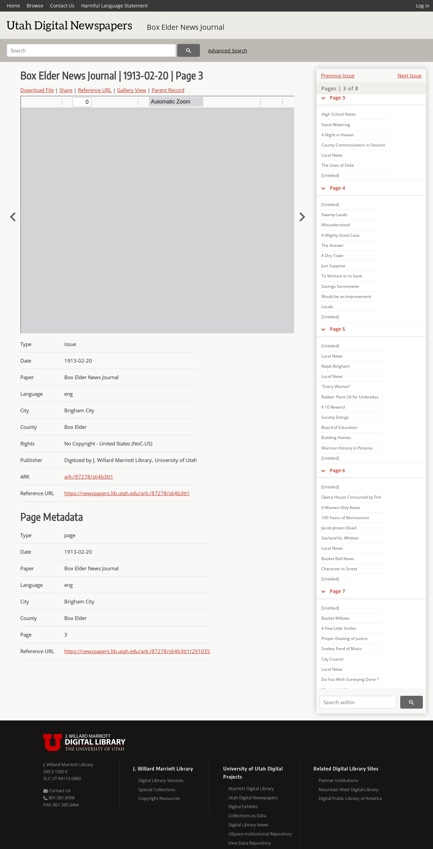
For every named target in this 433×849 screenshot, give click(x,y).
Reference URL (95, 90)
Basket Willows (335, 618)
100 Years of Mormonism (345, 518)
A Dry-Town (332, 255)
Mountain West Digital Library (349, 789)
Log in (423, 5)
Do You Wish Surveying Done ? (350, 679)
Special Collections (156, 789)
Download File (37, 90)
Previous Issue (338, 75)
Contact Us (62, 5)
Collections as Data (247, 815)
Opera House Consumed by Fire (351, 497)
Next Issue (409, 75)
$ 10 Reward (333, 407)
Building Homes (336, 437)
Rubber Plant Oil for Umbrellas (350, 397)
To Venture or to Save (341, 276)
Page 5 (337, 329)
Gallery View (131, 90)
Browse (35, 5)
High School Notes (338, 114)
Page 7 (337, 591)
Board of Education (339, 427)
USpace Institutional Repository (260, 834)
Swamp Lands (334, 214)
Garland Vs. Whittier (340, 538)
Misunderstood (335, 225)
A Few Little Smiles (338, 628)
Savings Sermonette (340, 286)
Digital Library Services (160, 780)
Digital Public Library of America (350, 798)
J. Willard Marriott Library (68, 764)
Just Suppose (333, 266)
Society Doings (335, 417)
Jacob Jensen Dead (338, 528)
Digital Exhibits (243, 806)
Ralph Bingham (335, 366)
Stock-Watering (335, 125)
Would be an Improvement (346, 296)
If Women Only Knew (340, 507)
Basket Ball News (337, 558)
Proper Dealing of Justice (344, 638)
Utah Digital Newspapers (253, 798)
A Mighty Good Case (340, 235)
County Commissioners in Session (353, 145)
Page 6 (337, 470)
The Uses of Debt (337, 165)
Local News (332, 155)
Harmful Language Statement (114, 5)
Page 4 (337, 188)
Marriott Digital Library (251, 788)
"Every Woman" (336, 386)
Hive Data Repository (249, 843)
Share (65, 90)
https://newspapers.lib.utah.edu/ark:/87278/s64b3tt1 (127, 493)
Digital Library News (248, 825)
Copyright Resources (159, 798)
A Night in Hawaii (337, 135)
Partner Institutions (338, 780)
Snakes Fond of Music (341, 648)
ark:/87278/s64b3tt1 (88, 476)
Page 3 (337, 97)
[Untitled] (330, 175)
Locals (327, 306)
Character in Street (339, 569)
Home (13, 5)
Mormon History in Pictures (347, 448)
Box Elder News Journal (185, 27)
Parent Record (168, 90)
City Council (332, 659)
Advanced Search (227, 50)
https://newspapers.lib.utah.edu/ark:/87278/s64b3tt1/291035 (137, 651)
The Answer (332, 245)
